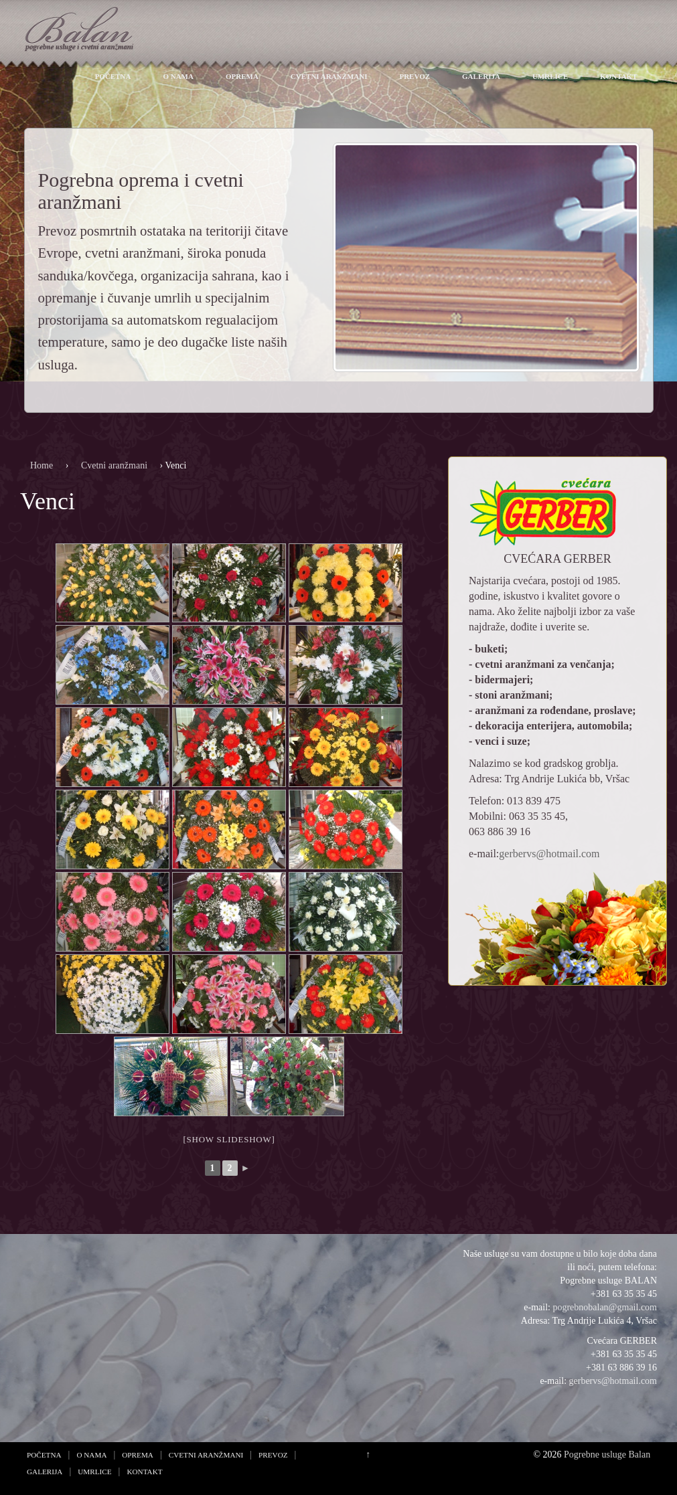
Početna (113, 76)
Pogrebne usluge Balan (607, 1454)
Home (41, 465)
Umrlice (550, 76)
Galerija (481, 76)
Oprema (242, 76)
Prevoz (414, 76)
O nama (178, 76)
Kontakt (618, 76)
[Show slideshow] (229, 1139)
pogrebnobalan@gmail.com (604, 1307)
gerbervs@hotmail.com (549, 853)
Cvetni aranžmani (329, 76)
